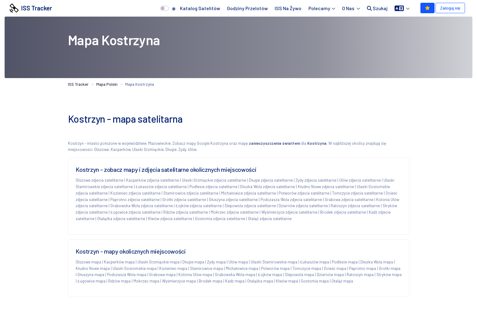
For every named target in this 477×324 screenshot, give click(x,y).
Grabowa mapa (162, 274)
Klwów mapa (287, 281)
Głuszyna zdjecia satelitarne (233, 199)
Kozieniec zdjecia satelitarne (135, 193)
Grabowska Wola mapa (235, 274)
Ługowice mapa (91, 281)
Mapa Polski (106, 84)
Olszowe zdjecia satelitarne (99, 180)
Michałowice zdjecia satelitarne (248, 193)
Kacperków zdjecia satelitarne (152, 180)
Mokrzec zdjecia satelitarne (235, 212)
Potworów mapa (275, 268)
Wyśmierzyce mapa (179, 281)
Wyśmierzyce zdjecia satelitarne (289, 212)
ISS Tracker (31, 8)
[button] (402, 8)
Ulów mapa (238, 261)
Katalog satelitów (200, 8)
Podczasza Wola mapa (126, 274)
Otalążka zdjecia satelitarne (121, 218)
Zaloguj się (450, 7)
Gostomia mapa (315, 281)
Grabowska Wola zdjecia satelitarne (141, 205)
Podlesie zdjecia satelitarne (213, 186)
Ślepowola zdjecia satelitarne (250, 205)
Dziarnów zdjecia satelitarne (303, 205)
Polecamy (319, 8)
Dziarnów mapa (330, 274)
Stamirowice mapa (206, 268)
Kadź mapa (234, 281)
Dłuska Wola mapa (376, 261)
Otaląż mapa (342, 281)
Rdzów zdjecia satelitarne (185, 212)
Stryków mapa (389, 274)
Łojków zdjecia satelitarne (199, 205)
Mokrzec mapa (146, 281)
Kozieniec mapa (173, 268)
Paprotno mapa (362, 268)
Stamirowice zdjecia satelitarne (190, 193)
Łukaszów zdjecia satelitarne (161, 186)
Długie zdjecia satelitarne (271, 180)
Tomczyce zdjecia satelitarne (357, 193)
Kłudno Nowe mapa (93, 268)
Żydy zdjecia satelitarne (316, 180)
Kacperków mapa (119, 261)
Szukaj (377, 8)
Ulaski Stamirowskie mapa (274, 261)
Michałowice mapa (242, 268)
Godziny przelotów (247, 8)
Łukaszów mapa (314, 261)
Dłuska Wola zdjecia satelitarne (267, 186)
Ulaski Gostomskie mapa (135, 268)
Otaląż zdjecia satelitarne (270, 218)
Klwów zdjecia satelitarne (170, 218)
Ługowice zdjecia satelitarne (135, 212)
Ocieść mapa (335, 268)
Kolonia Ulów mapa (195, 274)
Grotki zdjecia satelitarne (184, 199)
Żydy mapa (216, 261)
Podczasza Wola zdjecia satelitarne (291, 199)
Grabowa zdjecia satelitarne (349, 199)
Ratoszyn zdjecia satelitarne (355, 205)
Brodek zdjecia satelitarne (343, 212)
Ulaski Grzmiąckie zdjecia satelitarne (214, 180)
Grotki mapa (389, 268)
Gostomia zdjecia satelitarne (220, 218)
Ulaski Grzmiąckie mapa (158, 261)
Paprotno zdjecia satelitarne (135, 199)
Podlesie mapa (345, 261)
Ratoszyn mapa (360, 274)
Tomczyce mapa (306, 268)
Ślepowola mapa (299, 274)
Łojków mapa (270, 274)
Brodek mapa (210, 281)
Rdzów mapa (119, 281)
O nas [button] (348, 8)
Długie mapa (193, 261)
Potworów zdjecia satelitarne (304, 193)
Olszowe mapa (88, 261)
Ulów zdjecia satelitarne (360, 180)
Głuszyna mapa (91, 274)
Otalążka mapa (260, 281)
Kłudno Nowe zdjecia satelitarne (326, 186)
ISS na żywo (288, 8)
